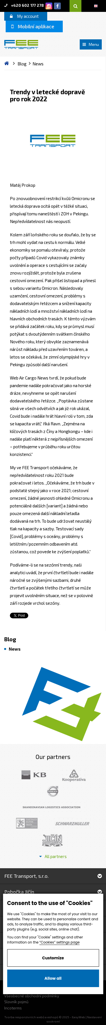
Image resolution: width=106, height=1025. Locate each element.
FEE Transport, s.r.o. (53, 876)
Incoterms (13, 1008)
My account (24, 16)
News (15, 648)
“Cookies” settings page (59, 942)
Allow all (52, 978)
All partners (53, 856)
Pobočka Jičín (53, 892)
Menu (91, 44)
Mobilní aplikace (32, 26)
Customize (53, 958)
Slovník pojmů (16, 1002)
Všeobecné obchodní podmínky (31, 996)
